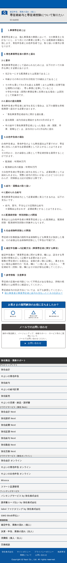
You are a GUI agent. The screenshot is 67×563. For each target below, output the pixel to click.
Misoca (5, 480)
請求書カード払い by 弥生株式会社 (19, 502)
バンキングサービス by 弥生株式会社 (20, 496)
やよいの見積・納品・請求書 (15, 402)
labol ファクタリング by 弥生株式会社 (21, 509)
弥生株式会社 (7, 552)
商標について (26, 555)
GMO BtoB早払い (10, 515)
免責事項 (61, 552)
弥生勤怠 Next (8, 445)
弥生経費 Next (8, 425)
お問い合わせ (34, 343)
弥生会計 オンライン (11, 460)
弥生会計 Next (8, 412)
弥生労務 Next (8, 451)
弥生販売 (5, 396)
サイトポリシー (24, 552)
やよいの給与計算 (10, 389)
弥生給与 (5, 383)
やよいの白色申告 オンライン (16, 474)
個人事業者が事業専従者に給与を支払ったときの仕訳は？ (34, 293)
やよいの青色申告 (10, 376)
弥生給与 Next (8, 438)
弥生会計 (5, 369)
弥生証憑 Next (8, 431)
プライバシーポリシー (44, 552)
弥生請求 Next (8, 418)
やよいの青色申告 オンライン (16, 467)
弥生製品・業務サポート (13, 360)
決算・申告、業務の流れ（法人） (18, 531)
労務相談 (5, 544)
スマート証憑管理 (10, 486)
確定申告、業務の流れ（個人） (16, 525)
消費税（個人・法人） (12, 538)
